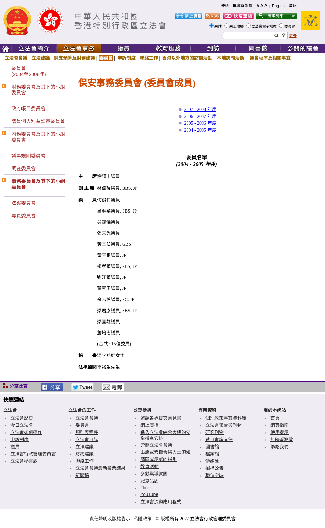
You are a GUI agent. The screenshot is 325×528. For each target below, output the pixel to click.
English (278, 6)
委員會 (290, 26)
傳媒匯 (212, 461)
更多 (293, 36)
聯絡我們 (279, 446)
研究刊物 (214, 432)
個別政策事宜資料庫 (225, 418)
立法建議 (41, 58)
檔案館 (212, 453)
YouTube (149, 494)
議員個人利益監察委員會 (38, 121)
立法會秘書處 (24, 461)
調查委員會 (23, 168)
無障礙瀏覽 (281, 439)
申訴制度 (126, 58)
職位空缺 (214, 475)
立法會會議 (16, 58)
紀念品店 (149, 480)
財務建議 (84, 453)
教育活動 (149, 466)
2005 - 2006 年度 (200, 123)
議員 (15, 446)
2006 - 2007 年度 (200, 116)
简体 (293, 6)
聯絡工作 (149, 58)
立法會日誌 (86, 439)
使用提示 (279, 432)
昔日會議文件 (219, 439)
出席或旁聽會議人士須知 (165, 452)
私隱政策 (143, 518)
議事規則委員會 (28, 156)
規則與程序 (86, 432)
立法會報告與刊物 (223, 425)
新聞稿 (82, 475)
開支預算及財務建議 (74, 58)
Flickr (145, 487)
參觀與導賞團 (154, 473)
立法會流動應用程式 (160, 501)
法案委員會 (23, 203)
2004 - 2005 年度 (200, 130)
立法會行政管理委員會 (33, 453)
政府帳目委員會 (28, 108)
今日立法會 (21, 425)
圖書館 (212, 446)
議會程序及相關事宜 (270, 58)
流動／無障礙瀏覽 (236, 6)
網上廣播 (237, 26)
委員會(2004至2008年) (28, 71)
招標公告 (214, 468)
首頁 (275, 418)
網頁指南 (279, 425)
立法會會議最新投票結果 (100, 468)
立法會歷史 (21, 418)
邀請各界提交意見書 (160, 418)
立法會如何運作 (26, 432)
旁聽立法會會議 (156, 445)
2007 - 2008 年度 (200, 109)
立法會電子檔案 (265, 26)
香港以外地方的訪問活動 (187, 58)
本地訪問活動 (231, 58)
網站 (218, 26)
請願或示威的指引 (158, 459)
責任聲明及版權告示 (109, 518)
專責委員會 (23, 215)
